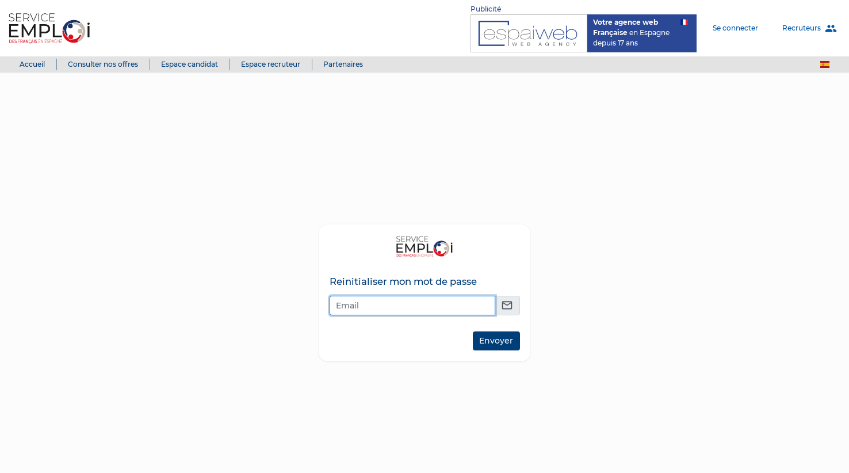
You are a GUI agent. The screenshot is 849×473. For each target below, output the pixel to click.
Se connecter (735, 28)
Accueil (32, 64)
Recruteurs (809, 28)
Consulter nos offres (103, 64)
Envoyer (496, 340)
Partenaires (343, 64)
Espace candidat (189, 64)
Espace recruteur (270, 64)
